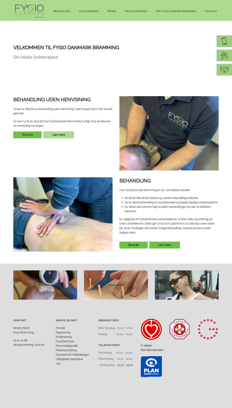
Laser (186, 285)
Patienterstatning (66, 350)
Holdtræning (64, 337)
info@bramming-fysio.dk (28, 344)
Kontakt (211, 11)
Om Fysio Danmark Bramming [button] (176, 11)
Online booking (136, 11)
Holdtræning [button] (89, 11)
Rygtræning (63, 332)
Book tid (27, 134)
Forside (60, 328)
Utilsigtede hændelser (69, 359)
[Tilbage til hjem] (30, 11)
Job (58, 363)
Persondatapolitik (67, 345)
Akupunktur (115, 285)
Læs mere (58, 134)
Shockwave (45, 285)
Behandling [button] (61, 11)
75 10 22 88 (20, 340)
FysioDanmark (65, 341)
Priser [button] (111, 11)
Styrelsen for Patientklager (72, 354)
